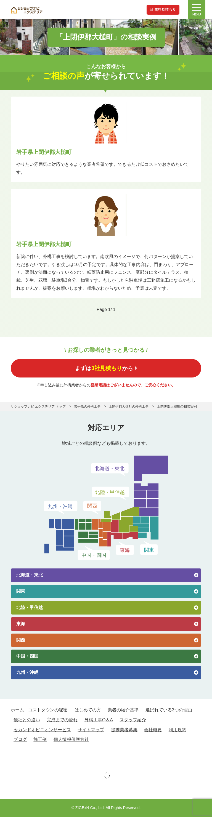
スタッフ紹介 (133, 722)
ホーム (17, 712)
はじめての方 (88, 712)
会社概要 (153, 731)
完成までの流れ (62, 722)
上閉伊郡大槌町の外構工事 (129, 409)
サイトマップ (91, 731)
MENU (196, 10)
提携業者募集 (124, 731)
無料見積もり (162, 9)
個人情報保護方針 (71, 741)
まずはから (106, 369)
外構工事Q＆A (98, 722)
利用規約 (177, 731)
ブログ (20, 741)
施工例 (40, 741)
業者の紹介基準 (123, 712)
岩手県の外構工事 (87, 409)
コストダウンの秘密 (48, 712)
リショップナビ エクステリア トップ (38, 409)
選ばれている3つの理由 (168, 712)
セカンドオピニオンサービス (42, 731)
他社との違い (27, 722)
